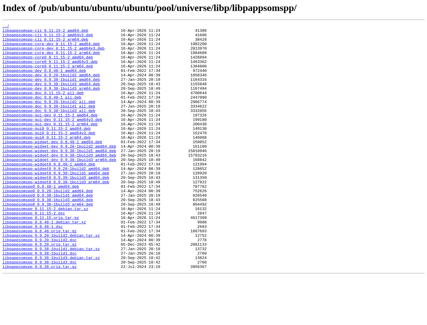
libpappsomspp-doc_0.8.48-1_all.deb (41, 112)
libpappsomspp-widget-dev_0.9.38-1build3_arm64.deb (59, 187)
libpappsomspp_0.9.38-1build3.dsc (39, 310)
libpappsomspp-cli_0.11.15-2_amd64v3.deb (47, 37)
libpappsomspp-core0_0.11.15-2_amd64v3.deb (50, 69)
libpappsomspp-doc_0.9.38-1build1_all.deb (48, 123)
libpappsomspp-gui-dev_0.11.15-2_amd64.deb (50, 133)
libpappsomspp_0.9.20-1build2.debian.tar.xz (51, 278)
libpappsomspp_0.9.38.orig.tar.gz (39, 315)
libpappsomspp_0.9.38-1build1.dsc (39, 299)
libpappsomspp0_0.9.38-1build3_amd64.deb (47, 235)
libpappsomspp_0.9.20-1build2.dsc (39, 283)
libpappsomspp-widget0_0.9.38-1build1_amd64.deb (55, 203)
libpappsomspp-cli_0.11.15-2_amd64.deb (45, 32)
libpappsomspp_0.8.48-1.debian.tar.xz (44, 262)
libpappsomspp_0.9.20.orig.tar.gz (39, 288)
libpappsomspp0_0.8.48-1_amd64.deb (40, 219)
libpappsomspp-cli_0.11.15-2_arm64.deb (45, 42)
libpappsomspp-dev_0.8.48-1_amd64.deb (44, 80)
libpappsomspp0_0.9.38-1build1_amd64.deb (47, 230)
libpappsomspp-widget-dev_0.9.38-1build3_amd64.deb (59, 181)
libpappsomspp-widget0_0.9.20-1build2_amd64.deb (55, 198)
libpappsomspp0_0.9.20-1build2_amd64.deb (47, 224)
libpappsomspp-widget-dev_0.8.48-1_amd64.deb (52, 165)
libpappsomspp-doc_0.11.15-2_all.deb (43, 107)
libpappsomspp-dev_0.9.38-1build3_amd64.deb (51, 96)
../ (5, 26)
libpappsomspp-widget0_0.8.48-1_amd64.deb (48, 192)
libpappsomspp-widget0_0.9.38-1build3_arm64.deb (55, 214)
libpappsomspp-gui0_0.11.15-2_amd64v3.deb (48, 155)
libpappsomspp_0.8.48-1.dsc (32, 267)
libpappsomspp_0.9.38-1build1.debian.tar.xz (51, 294)
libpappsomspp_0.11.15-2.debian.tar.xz (45, 246)
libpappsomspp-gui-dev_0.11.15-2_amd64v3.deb (52, 139)
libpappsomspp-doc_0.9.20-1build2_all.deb (48, 117)
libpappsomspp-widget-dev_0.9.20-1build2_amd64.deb (59, 171)
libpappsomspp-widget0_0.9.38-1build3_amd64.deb (55, 208)
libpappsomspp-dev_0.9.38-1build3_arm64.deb (51, 101)
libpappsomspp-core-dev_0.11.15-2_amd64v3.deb (53, 53)
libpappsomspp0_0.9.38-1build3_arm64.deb (47, 240)
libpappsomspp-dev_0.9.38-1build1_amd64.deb (51, 91)
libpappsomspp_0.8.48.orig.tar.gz (39, 272)
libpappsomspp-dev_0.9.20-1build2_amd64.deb (51, 85)
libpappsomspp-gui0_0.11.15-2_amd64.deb (46, 149)
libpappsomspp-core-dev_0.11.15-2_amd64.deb (51, 48)
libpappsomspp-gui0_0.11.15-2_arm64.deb (46, 160)
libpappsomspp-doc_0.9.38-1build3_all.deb (48, 128)
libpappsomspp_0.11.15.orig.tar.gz (40, 256)
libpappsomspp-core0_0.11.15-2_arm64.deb (47, 75)
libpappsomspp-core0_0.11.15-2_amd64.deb (47, 64)
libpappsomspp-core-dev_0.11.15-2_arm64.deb (51, 58)
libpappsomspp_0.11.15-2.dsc (33, 251)
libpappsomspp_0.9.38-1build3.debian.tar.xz (51, 304)
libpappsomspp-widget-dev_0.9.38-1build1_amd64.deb (59, 176)
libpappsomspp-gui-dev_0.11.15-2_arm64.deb (50, 144)
